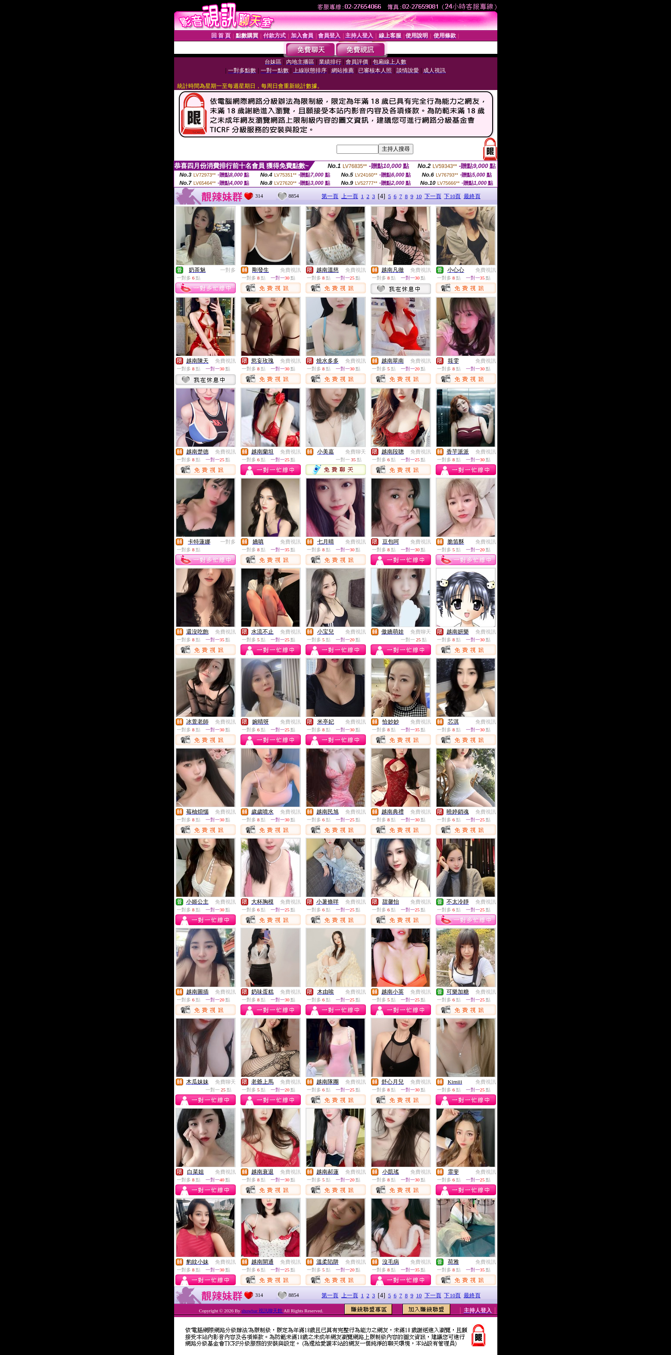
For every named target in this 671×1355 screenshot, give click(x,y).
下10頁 (452, 196)
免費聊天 (355, 452)
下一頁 (432, 196)
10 (418, 196)
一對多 (228, 270)
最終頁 (472, 196)
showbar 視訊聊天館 (262, 1310)
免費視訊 (290, 270)
